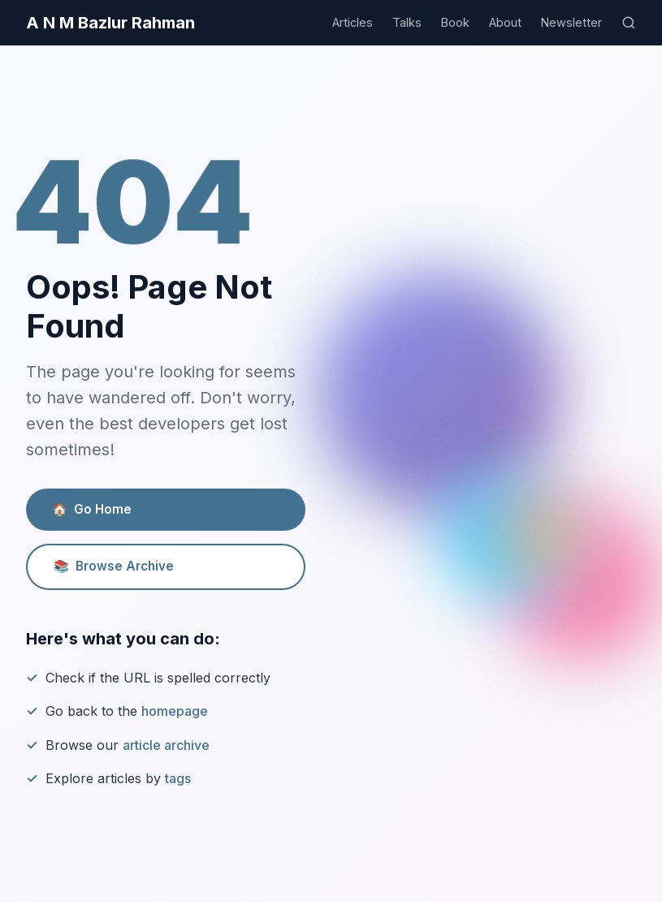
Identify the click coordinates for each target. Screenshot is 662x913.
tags (178, 778)
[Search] (628, 22)
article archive (166, 745)
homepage (174, 711)
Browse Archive (114, 566)
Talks (407, 22)
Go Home (92, 509)
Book (455, 22)
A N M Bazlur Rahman (110, 22)
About (505, 22)
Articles (352, 22)
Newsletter (571, 22)
